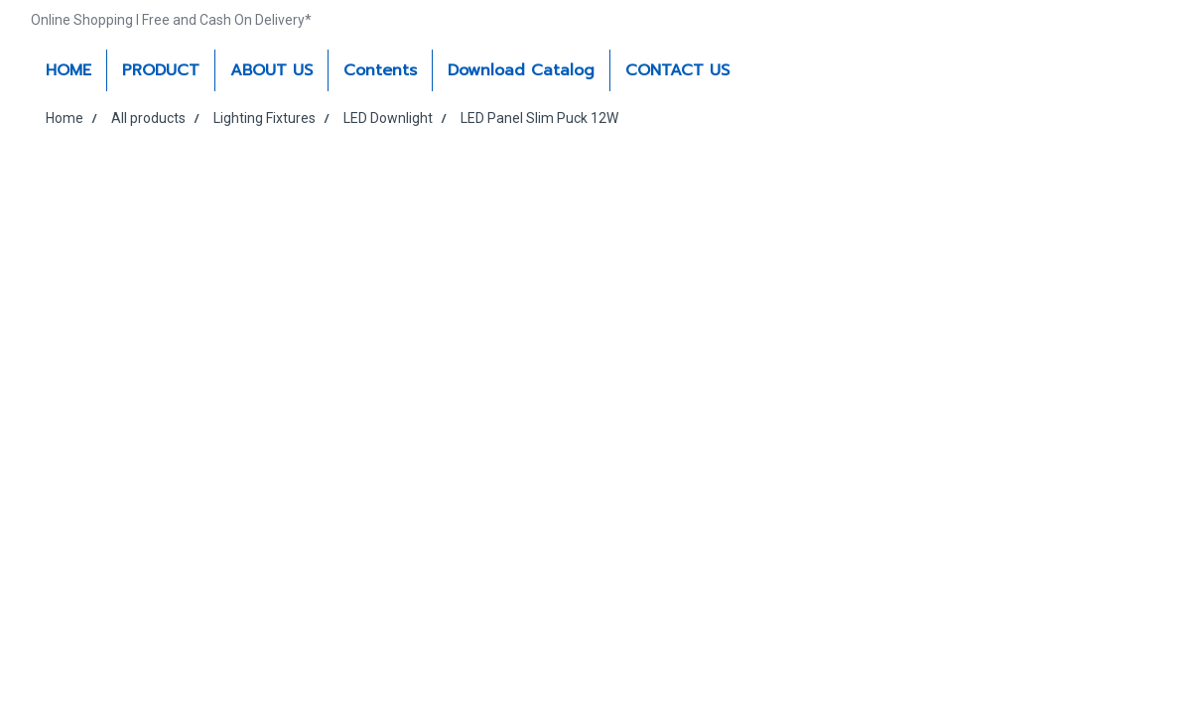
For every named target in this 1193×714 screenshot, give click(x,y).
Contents (380, 70)
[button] (762, 70)
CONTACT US (677, 70)
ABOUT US (271, 70)
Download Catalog (521, 70)
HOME (68, 70)
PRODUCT (160, 70)
